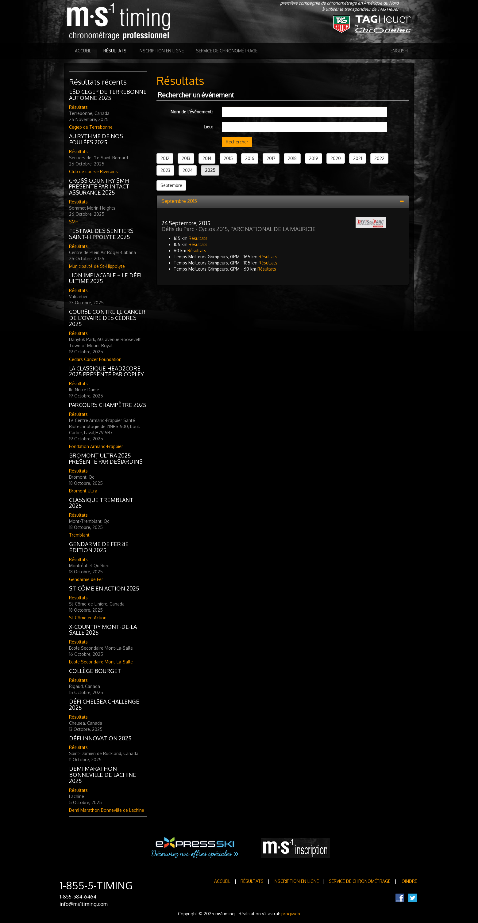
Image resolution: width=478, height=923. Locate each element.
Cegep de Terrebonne (91, 127)
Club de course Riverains (93, 171)
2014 (206, 158)
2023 (165, 170)
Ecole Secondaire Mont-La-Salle (101, 661)
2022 (379, 158)
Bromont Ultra (83, 490)
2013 (186, 158)
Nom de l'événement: (192, 111)
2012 (164, 158)
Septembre (171, 185)
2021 (357, 158)
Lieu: (208, 126)
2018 (292, 158)
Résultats (114, 50)
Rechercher (237, 141)
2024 (188, 170)
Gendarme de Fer (86, 579)
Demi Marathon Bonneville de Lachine (106, 810)
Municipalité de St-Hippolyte (97, 266)
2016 (249, 158)
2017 (271, 158)
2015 (228, 158)
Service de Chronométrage (226, 50)
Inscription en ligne (161, 50)
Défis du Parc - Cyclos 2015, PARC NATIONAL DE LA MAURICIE (238, 229)
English (399, 50)
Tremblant (79, 534)
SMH (74, 221)
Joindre (408, 881)
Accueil (83, 50)
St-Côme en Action (87, 617)
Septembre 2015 (179, 201)
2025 (210, 170)
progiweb (290, 913)
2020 (335, 158)
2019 (313, 158)
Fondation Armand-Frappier (96, 446)
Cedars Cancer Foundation (95, 359)
